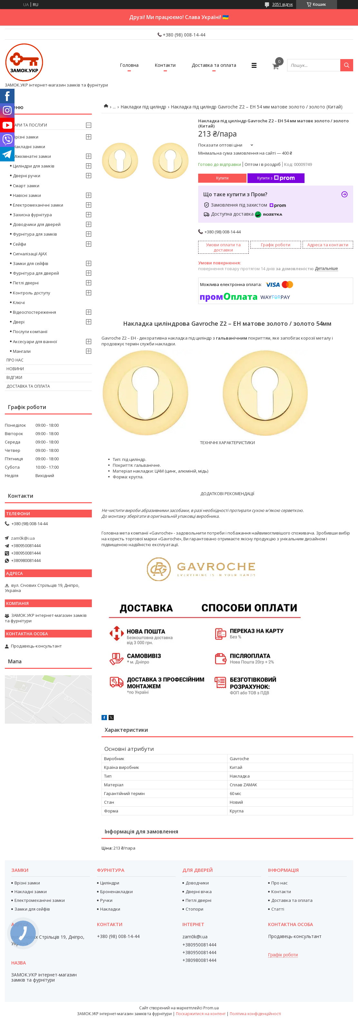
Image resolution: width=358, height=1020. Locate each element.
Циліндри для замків (33, 166)
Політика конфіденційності (255, 1013)
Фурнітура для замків (35, 234)
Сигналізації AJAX (30, 254)
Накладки (110, 909)
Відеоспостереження (34, 312)
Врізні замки (25, 137)
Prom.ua (211, 1008)
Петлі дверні (26, 283)
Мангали (22, 351)
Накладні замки (29, 146)
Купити (222, 178)
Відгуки (14, 377)
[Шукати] (346, 65)
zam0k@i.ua (23, 538)
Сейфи (19, 244)
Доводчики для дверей (37, 224)
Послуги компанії (30, 331)
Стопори (194, 909)
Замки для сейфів (30, 263)
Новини (15, 369)
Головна (129, 65)
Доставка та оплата (214, 65)
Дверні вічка (199, 891)
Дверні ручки (26, 175)
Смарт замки (26, 186)
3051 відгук (282, 4)
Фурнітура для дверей (36, 273)
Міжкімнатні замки (32, 156)
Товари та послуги (26, 125)
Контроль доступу (31, 293)
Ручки (106, 900)
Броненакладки (116, 891)
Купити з (276, 178)
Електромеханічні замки (38, 205)
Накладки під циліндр (143, 107)
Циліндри (109, 883)
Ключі (19, 302)
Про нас (15, 360)
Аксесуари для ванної (35, 341)
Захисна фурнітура (32, 215)
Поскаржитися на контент (201, 1013)
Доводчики (197, 883)
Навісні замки (27, 195)
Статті (277, 909)
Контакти (165, 65)
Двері (18, 322)
